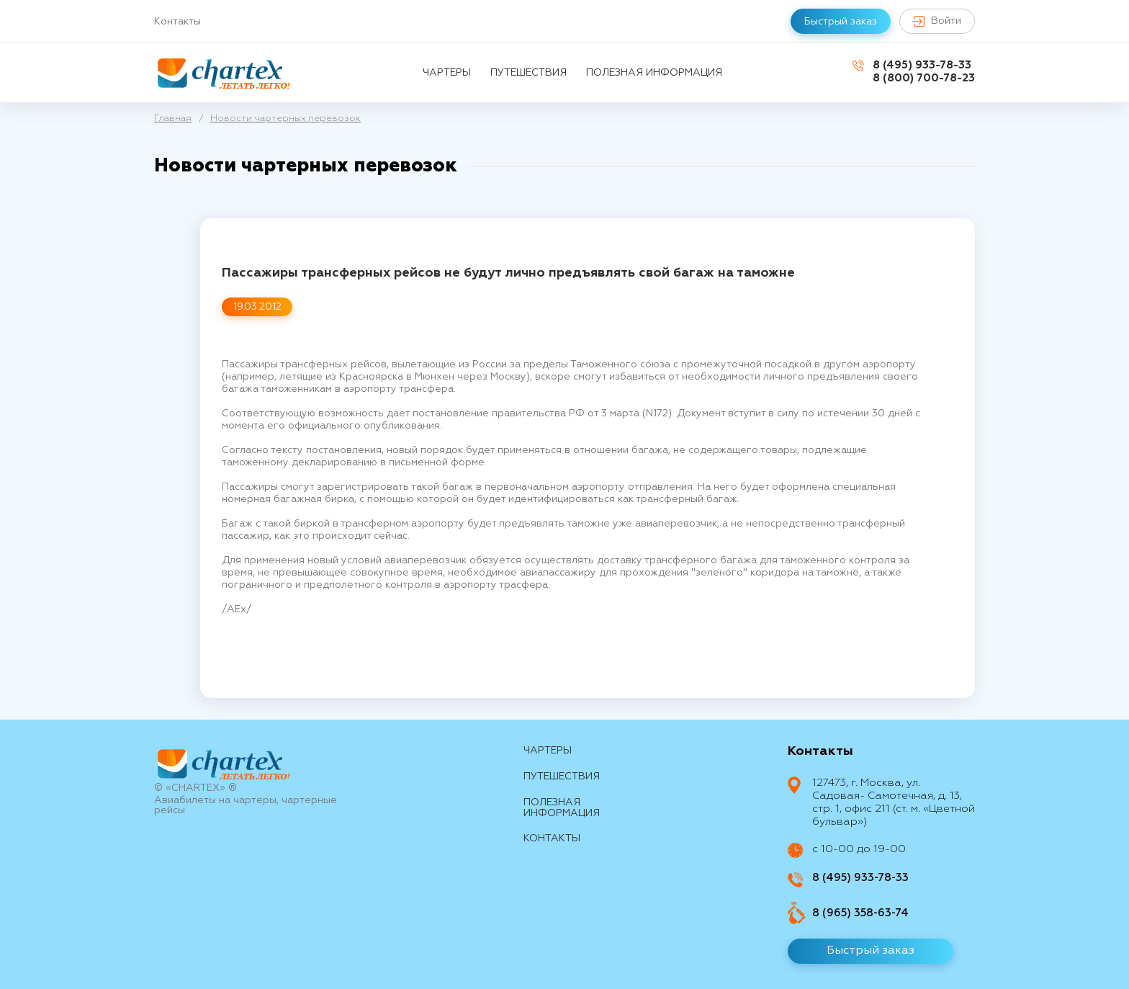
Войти (936, 21)
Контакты (177, 22)
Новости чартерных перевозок (285, 118)
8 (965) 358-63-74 (860, 913)
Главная (173, 118)
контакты (551, 838)
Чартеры (447, 73)
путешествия (528, 73)
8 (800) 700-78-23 (924, 78)
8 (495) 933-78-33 (922, 65)
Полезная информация (654, 73)
